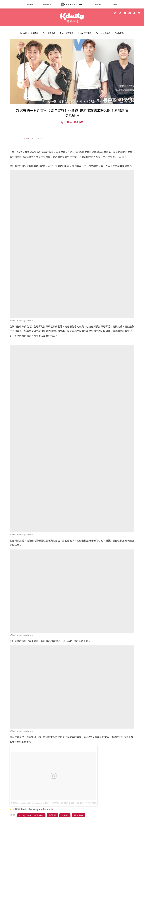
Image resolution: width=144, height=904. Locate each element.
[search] (115, 13)
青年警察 (78, 815)
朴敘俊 (64, 815)
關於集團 (30, 4)
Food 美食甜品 (49, 33)
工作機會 (114, 4)
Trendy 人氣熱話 (103, 33)
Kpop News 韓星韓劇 (29, 33)
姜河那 (52, 815)
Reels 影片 (119, 33)
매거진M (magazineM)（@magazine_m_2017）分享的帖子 (36, 803)
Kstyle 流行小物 (84, 33)
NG (29, 138)
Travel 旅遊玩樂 (66, 33)
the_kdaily (47, 809)
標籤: (13, 815)
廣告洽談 (98, 4)
